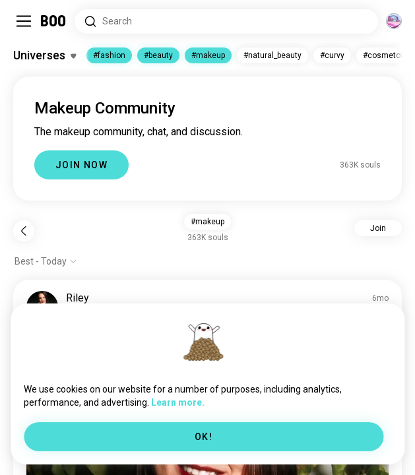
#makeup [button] (207, 221)
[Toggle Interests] (44, 55)
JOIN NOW (81, 165)
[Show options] (46, 261)
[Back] (23, 230)
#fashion (109, 55)
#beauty (158, 55)
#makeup (208, 55)
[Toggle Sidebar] (24, 21)
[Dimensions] (394, 21)
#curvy (332, 55)
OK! (203, 436)
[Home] (54, 21)
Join (378, 228)
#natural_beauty (272, 55)
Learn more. (178, 402)
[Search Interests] (226, 21)
